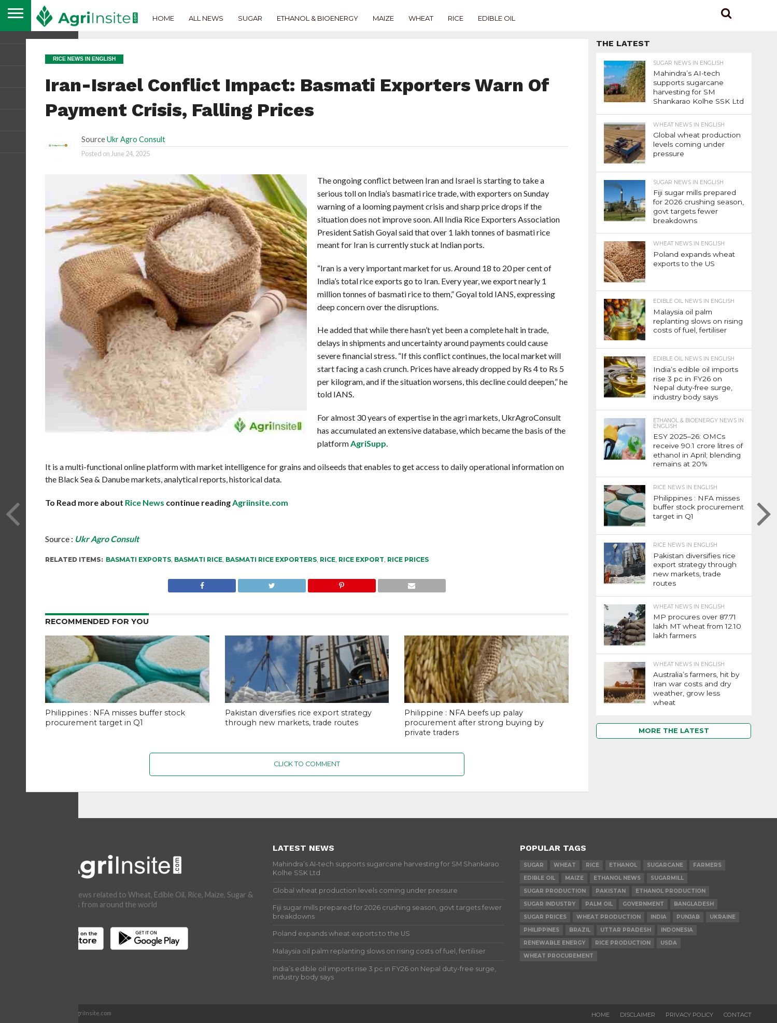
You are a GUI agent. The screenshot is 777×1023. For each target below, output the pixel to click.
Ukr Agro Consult (136, 139)
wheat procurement (559, 955)
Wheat (420, 18)
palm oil (599, 904)
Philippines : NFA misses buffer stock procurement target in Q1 (115, 717)
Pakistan (611, 891)
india (659, 917)
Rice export (361, 559)
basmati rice (198, 559)
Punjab (688, 917)
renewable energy (554, 942)
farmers (707, 865)
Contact (738, 1014)
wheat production (608, 917)
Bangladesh (694, 904)
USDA (668, 942)
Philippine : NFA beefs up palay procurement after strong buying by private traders (474, 722)
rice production (623, 942)
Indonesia (677, 930)
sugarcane (665, 865)
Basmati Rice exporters (271, 559)
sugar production (555, 891)
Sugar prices (545, 917)
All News (206, 18)
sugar (534, 865)
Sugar (250, 18)
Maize (383, 18)
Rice (455, 18)
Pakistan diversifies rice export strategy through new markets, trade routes (298, 717)
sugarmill (667, 878)
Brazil (579, 930)
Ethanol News (617, 878)
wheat (565, 865)
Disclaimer (637, 1014)
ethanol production (670, 891)
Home (163, 18)
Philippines (541, 930)
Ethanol (623, 865)
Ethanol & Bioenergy (317, 18)
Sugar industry (549, 904)
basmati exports (138, 559)
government (643, 904)
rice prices (408, 559)
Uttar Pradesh (625, 930)
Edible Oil (496, 18)
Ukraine (723, 917)
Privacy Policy (689, 1014)
